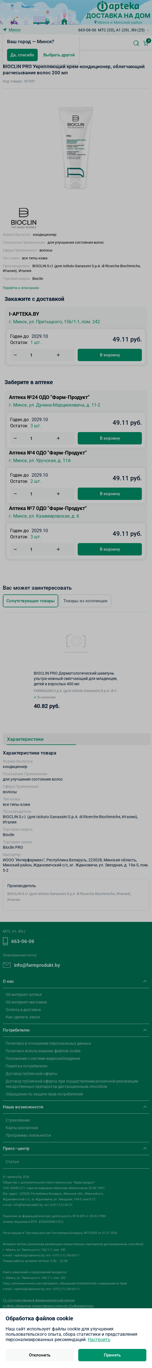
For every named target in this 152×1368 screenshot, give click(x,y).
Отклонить (39, 1355)
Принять (112, 1355)
